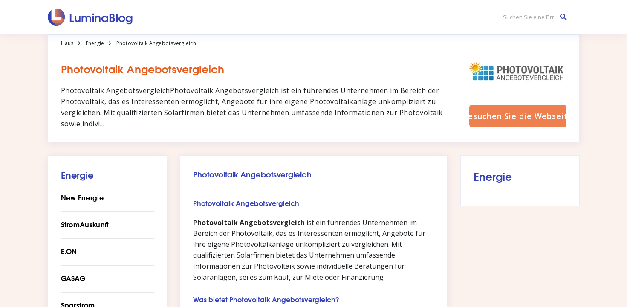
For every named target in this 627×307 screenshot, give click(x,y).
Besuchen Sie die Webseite (517, 116)
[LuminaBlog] (90, 17)
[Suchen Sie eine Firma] (532, 17)
